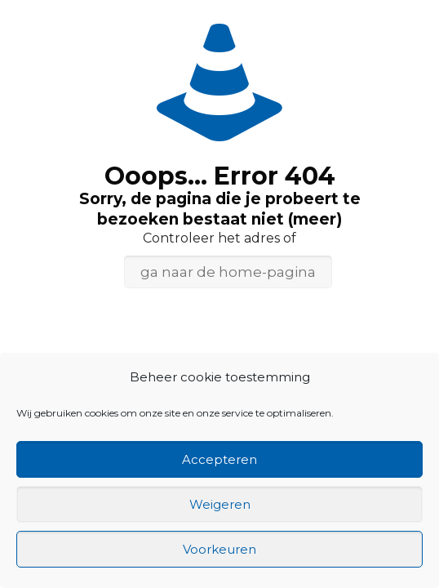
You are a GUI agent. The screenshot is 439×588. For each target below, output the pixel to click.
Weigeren (220, 504)
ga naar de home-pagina (228, 272)
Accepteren (219, 459)
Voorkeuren (219, 549)
